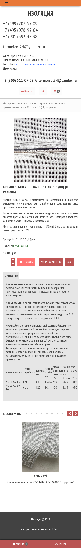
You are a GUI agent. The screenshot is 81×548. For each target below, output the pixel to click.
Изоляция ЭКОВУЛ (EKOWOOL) (31, 60)
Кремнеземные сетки (51, 103)
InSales (56, 529)
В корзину (26, 262)
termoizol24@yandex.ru (24, 46)
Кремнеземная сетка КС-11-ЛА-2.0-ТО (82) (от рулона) (40, 482)
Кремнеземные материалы (22, 103)
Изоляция (40, 13)
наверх (60, 544)
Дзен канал (10, 68)
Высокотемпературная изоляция (34, 64)
